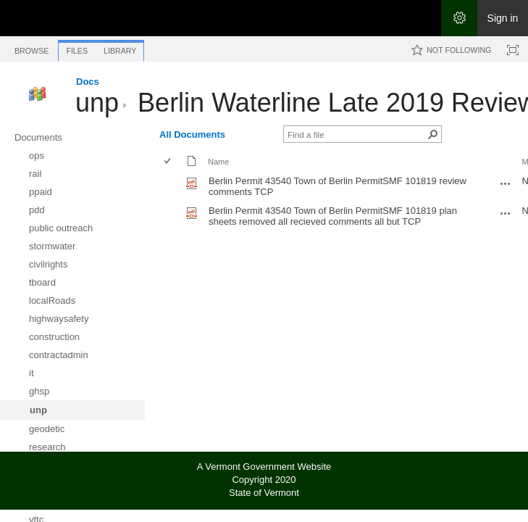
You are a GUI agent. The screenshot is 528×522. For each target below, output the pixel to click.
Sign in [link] (503, 18)
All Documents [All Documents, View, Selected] (192, 134)
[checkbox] (168, 162)
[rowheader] (171, 187)
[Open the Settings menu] (459, 18)
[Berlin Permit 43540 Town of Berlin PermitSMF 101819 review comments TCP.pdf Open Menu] (505, 183)
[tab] (31, 48)
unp (97, 102)
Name (218, 161)
